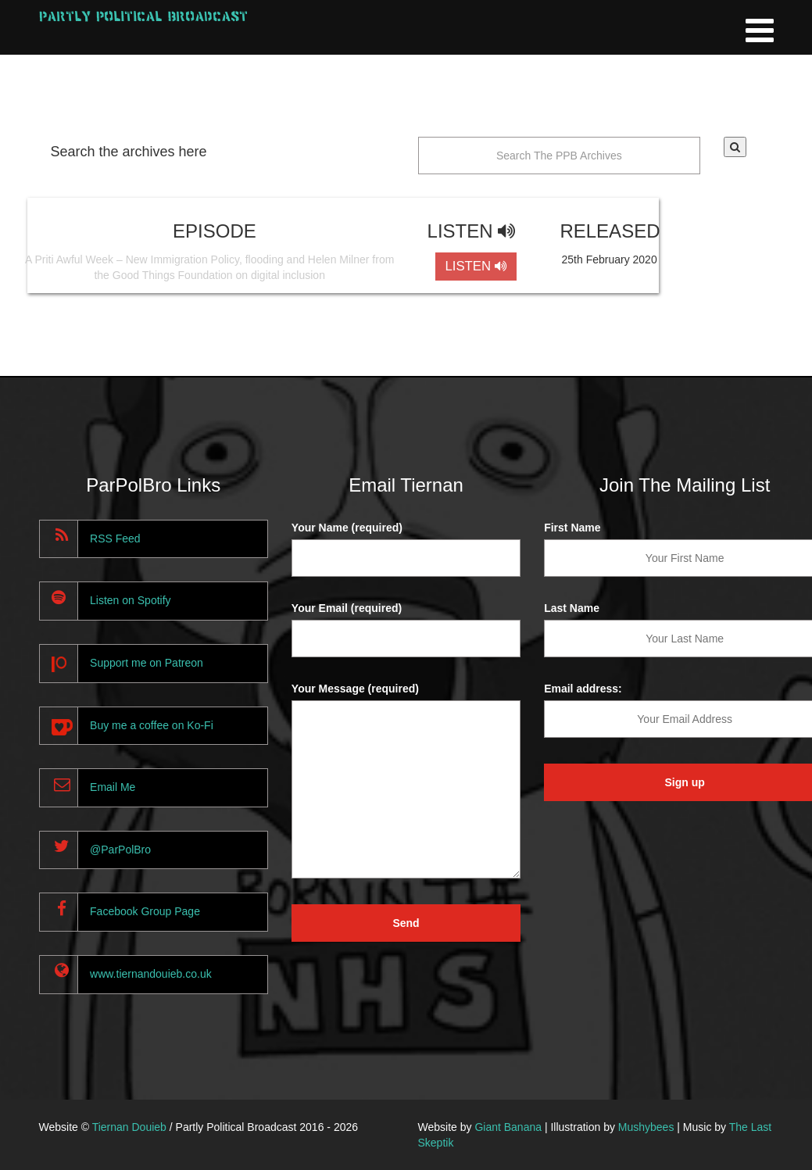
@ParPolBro (120, 849)
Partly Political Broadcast (143, 16)
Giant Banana (508, 1127)
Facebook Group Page (145, 911)
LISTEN (475, 266)
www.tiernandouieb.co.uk (151, 974)
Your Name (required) (347, 527)
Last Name (571, 608)
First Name (572, 527)
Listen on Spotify (130, 600)
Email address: (583, 688)
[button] (735, 147)
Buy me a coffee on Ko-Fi (151, 725)
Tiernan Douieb (129, 1127)
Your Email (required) (347, 608)
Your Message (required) (355, 688)
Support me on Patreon (146, 663)
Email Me (112, 787)
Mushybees (646, 1127)
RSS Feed (115, 538)
